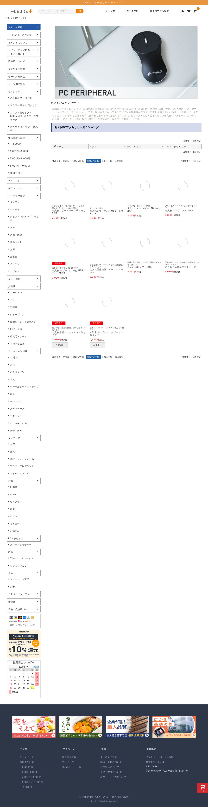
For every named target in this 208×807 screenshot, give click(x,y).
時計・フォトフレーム (22, 458)
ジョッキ (15, 209)
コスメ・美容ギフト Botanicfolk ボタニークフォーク (24, 116)
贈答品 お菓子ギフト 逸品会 (24, 128)
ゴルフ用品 (14, 278)
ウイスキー (16, 501)
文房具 (11, 286)
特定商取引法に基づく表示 (93, 796)
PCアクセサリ (16, 538)
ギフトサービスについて (113, 777)
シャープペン (17, 314)
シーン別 (110, 11)
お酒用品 (15, 531)
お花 (12, 444)
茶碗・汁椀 (16, 234)
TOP (8, 18)
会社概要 (151, 749)
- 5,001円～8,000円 (30, 777)
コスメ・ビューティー (20, 594)
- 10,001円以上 (27, 787)
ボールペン (16, 292)
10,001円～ (16, 173)
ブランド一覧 (26, 756)
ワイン (13, 516)
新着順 (66, 161)
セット (13, 299)
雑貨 (12, 451)
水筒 (12, 227)
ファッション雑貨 (17, 351)
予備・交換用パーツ (19, 609)
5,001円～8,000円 (20, 158)
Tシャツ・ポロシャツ (21, 558)
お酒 (10, 480)
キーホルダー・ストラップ (24, 386)
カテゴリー (26, 749)
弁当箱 (13, 256)
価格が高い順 (78, 161)
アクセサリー (17, 415)
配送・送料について (111, 762)
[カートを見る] (195, 11)
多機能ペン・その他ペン (23, 321)
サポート (106, 749)
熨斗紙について (16, 61)
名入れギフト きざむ (21, 98)
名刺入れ (15, 357)
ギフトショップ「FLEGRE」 (161, 756)
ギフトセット (15, 188)
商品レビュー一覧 (71, 767)
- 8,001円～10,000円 (31, 782)
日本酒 (13, 487)
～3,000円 (16, 143)
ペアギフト (14, 180)
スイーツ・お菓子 (19, 579)
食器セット (16, 242)
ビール (13, 494)
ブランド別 (14, 91)
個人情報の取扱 (120, 796)
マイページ (69, 749)
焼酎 (12, 509)
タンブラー (16, 202)
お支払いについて (110, 767)
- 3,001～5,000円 (29, 772)
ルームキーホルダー (21, 423)
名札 (12, 379)
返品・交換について (111, 772)
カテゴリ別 (132, 11)
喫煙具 (11, 601)
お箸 (12, 249)
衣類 (10, 552)
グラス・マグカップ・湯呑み (24, 218)
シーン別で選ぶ (16, 84)
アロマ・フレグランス (22, 466)
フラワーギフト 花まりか (23, 105)
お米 (12, 586)
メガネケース (17, 408)
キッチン (15, 263)
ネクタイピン (17, 372)
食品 (10, 573)
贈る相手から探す (159, 11)
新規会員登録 (69, 756)
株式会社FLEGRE (155, 762)
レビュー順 (107, 161)
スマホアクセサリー (21, 544)
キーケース (16, 401)
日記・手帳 (16, 329)
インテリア (14, 438)
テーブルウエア (16, 195)
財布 (12, 364)
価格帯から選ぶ (16, 137)
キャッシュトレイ (19, 473)
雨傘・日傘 (16, 430)
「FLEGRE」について (20, 34)
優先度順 (119, 161)
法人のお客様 (15, 27)
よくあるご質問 (16, 68)
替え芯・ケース (18, 336)
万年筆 (13, 307)
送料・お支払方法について (22, 625)
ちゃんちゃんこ (18, 565)
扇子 (12, 394)
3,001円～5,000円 (20, 151)
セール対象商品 (16, 76)
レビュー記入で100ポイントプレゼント (21, 52)
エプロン (15, 271)
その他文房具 (17, 343)
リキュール (16, 523)
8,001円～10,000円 (21, 165)
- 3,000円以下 (27, 767)
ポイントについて (17, 42)
